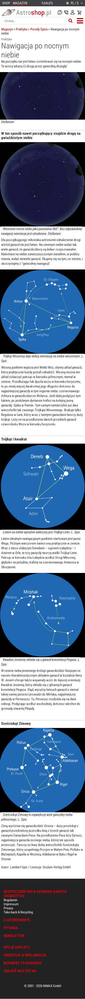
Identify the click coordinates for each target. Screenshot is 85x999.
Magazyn (7, 29)
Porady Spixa (39, 29)
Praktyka (21, 29)
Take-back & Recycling (18, 912)
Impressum (11, 904)
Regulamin (10, 900)
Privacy (8, 908)
